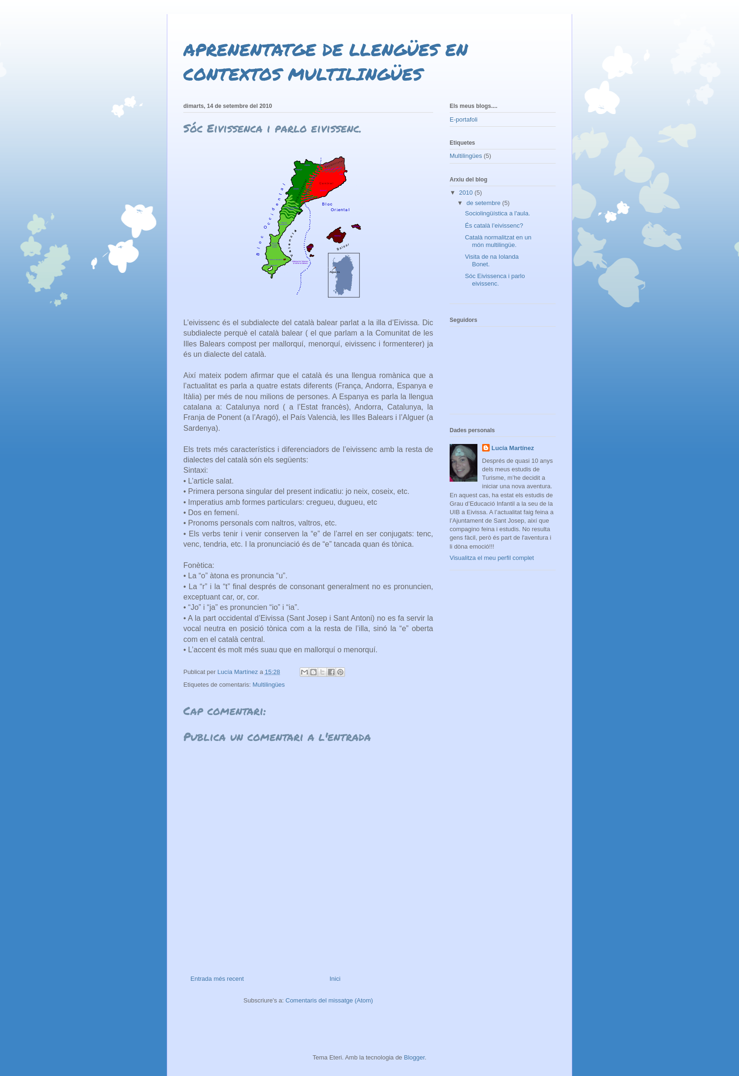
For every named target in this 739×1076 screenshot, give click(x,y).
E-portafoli (463, 119)
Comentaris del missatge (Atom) (329, 1000)
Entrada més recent (217, 978)
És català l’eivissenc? (494, 225)
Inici (334, 978)
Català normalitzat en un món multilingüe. (498, 241)
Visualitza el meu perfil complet (492, 557)
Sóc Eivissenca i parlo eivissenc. (495, 279)
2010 (467, 192)
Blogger (414, 1057)
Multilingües (269, 684)
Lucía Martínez (513, 448)
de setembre (484, 202)
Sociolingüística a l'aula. (497, 213)
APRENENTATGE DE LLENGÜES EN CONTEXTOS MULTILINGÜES (325, 61)
